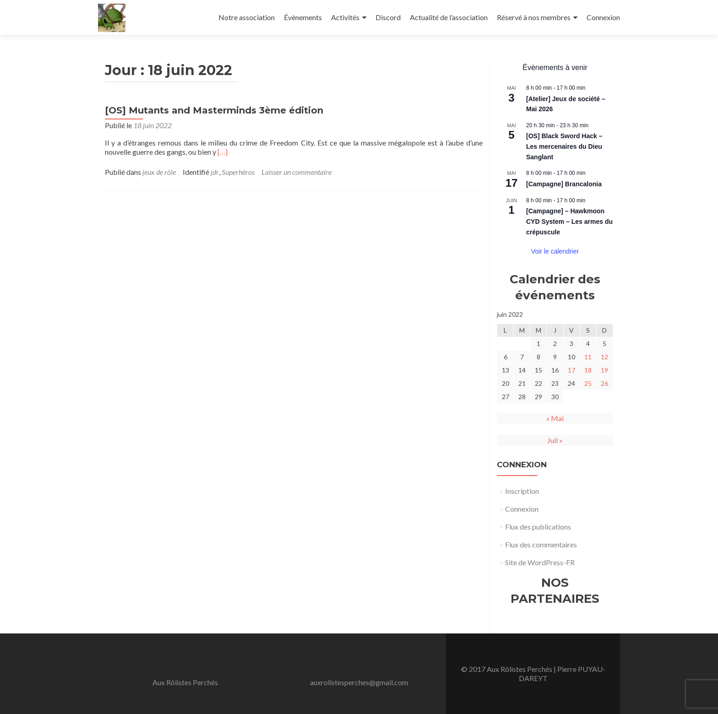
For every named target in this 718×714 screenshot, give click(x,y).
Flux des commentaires (541, 544)
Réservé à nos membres (534, 17)
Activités (345, 17)
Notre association (246, 17)
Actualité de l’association (449, 17)
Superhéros (238, 172)
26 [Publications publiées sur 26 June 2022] (604, 383)
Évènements (303, 17)
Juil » (555, 440)
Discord (388, 17)
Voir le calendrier (555, 251)
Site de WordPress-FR (540, 562)
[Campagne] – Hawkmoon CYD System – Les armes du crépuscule (569, 221)
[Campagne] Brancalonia (564, 184)
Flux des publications (538, 526)
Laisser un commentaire (296, 172)
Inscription (522, 491)
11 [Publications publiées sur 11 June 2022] (588, 357)
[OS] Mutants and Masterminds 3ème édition (214, 110)
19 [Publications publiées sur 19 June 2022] (604, 370)
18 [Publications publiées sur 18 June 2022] (588, 370)
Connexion (603, 17)
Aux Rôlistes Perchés (185, 682)
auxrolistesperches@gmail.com (359, 682)
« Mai (555, 418)
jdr (215, 172)
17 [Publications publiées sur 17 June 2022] (571, 370)
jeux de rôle (159, 172)
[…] (223, 151)
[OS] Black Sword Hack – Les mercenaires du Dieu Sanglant (564, 146)
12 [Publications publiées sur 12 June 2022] (604, 357)
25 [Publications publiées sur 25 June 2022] (588, 383)
